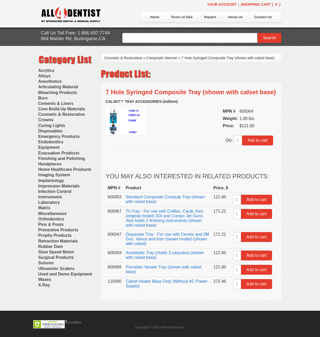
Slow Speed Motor (56, 252)
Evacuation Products (59, 153)
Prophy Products (55, 235)
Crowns (46, 120)
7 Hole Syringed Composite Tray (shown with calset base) (227, 58)
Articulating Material (58, 87)
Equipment (49, 147)
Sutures (46, 263)
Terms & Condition (69, 322)
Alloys (44, 76)
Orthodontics (51, 219)
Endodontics (50, 142)
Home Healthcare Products (64, 169)
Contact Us (263, 17)
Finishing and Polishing (61, 158)
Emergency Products (59, 136)
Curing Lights (51, 125)
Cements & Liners (56, 103)
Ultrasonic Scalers (56, 268)
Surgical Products (56, 257)
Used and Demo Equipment (65, 274)
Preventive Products (58, 230)
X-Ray (44, 285)
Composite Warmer (161, 58)
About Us (235, 17)
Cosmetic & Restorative (61, 114)
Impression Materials (59, 186)
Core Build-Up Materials (61, 109)
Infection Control (55, 191)
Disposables (50, 131)
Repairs (210, 17)
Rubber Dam (50, 246)
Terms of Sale (182, 17)
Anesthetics (50, 81)
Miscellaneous (52, 213)
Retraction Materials (58, 241)
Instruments (50, 197)
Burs (43, 98)
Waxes (44, 279)
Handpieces (50, 164)
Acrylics (46, 70)
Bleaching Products (57, 92)
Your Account (222, 4)
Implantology (51, 180)
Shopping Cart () (260, 4)
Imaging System (54, 175)
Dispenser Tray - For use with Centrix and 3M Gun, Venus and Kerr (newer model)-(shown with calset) (167, 239)
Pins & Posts (51, 224)
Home (154, 17)
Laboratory (49, 202)
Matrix (44, 208)
